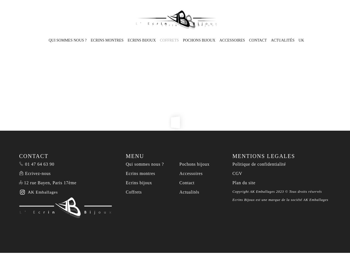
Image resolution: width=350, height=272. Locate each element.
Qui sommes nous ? (68, 40)
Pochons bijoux (199, 40)
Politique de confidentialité (259, 164)
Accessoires (232, 40)
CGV (237, 173)
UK (301, 40)
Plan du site (243, 182)
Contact (258, 40)
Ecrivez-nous (38, 173)
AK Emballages (315, 200)
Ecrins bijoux (142, 40)
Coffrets (169, 40)
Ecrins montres (107, 40)
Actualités (282, 40)
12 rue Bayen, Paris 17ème (50, 182)
